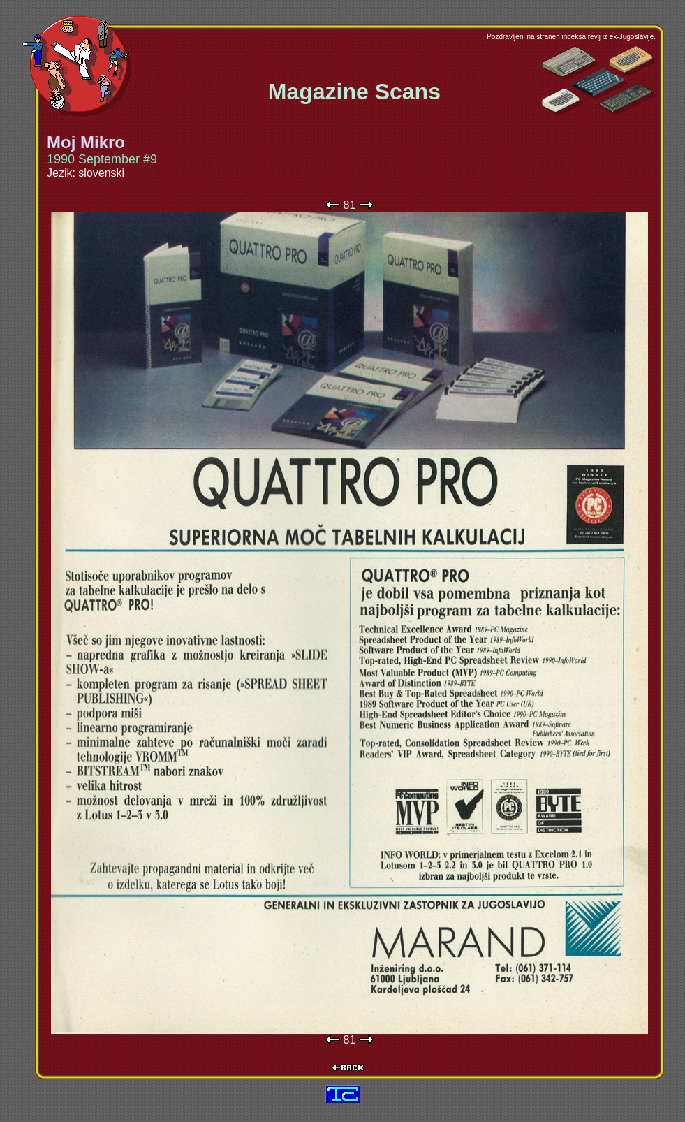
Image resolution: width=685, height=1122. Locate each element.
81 (350, 205)
